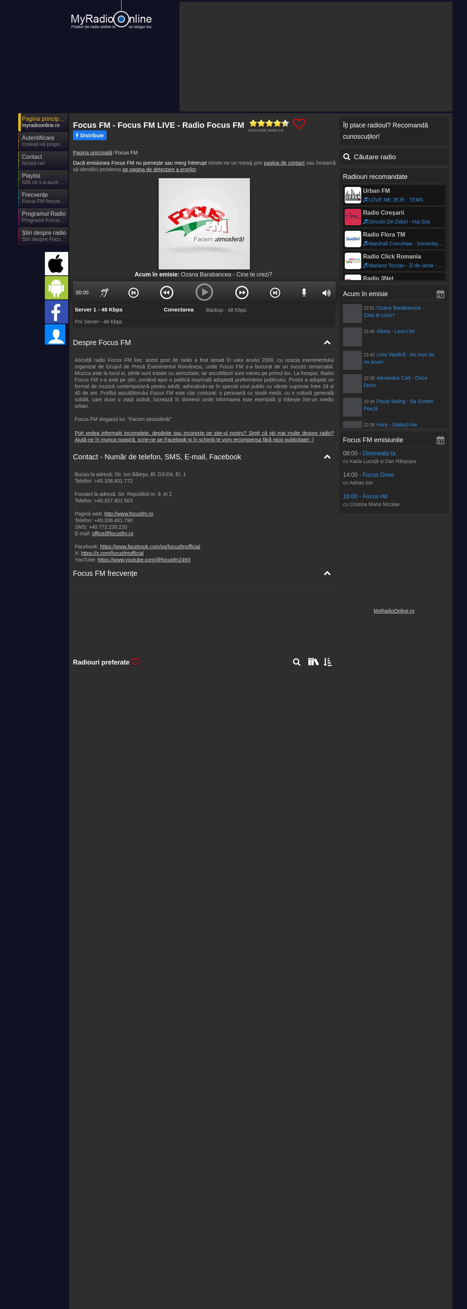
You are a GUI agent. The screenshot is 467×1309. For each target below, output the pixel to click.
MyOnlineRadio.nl (174, 1298)
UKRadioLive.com (239, 1266)
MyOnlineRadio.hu (175, 1266)
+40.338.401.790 (113, 520)
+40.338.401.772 (113, 481)
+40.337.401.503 (113, 501)
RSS (436, 1252)
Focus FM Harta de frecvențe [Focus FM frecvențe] (113, 611)
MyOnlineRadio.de (109, 1266)
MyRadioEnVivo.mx (306, 1277)
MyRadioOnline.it (368, 1266)
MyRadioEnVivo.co (240, 1287)
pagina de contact (284, 163)
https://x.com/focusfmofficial (112, 553)
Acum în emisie (365, 294)
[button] (133, 292)
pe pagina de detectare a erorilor (159, 169)
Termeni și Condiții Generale (396, 1252)
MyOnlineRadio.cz (240, 1298)
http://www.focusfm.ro (128, 514)
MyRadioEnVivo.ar (240, 1277)
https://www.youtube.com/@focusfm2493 (144, 560)
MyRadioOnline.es (305, 1266)
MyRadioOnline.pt (108, 1298)
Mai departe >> (136, 1202)
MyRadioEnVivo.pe (306, 1298)
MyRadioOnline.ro (394, 611)
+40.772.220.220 (108, 527)
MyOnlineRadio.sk (370, 1277)
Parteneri (234, 1252)
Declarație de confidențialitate (328, 1252)
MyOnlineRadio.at (108, 1277)
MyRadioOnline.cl (369, 1287)
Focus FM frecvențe (105, 573)
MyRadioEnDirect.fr (176, 1277)
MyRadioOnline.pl (304, 1287)
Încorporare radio (269, 1252)
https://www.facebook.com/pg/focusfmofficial (150, 547)
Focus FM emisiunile (373, 440)
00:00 (82, 292)
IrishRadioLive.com (175, 1287)
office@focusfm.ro (112, 533)
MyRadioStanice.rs (109, 1287)
